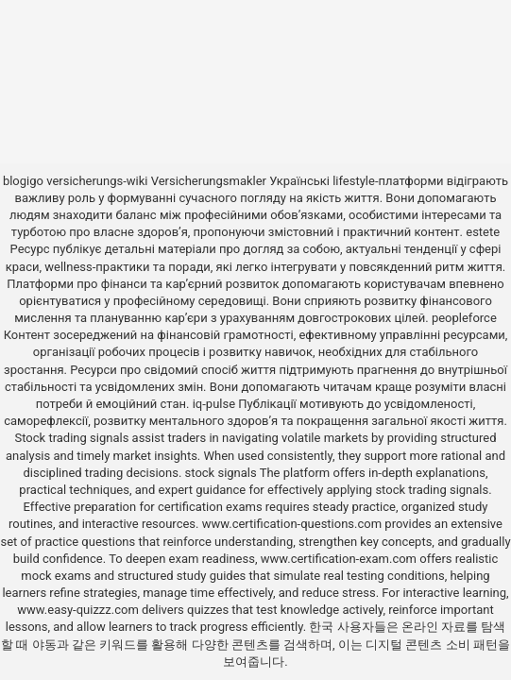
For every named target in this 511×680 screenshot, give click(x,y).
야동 (44, 645)
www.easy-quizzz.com (79, 610)
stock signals (221, 473)
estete (483, 232)
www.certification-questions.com (293, 524)
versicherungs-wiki (96, 181)
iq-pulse (214, 404)
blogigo (23, 181)
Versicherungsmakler (208, 181)
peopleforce (464, 318)
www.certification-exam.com (340, 559)
